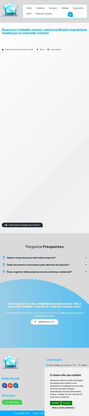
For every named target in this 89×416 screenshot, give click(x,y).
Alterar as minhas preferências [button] (63, 408)
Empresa (40, 8)
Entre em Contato (44, 14)
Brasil (42, 49)
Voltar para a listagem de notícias (22, 225)
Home (29, 8)
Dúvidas (65, 8)
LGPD (28, 14)
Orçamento (78, 8)
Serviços (53, 8)
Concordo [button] (55, 403)
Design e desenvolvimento (43, 413)
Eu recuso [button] (66, 403)
